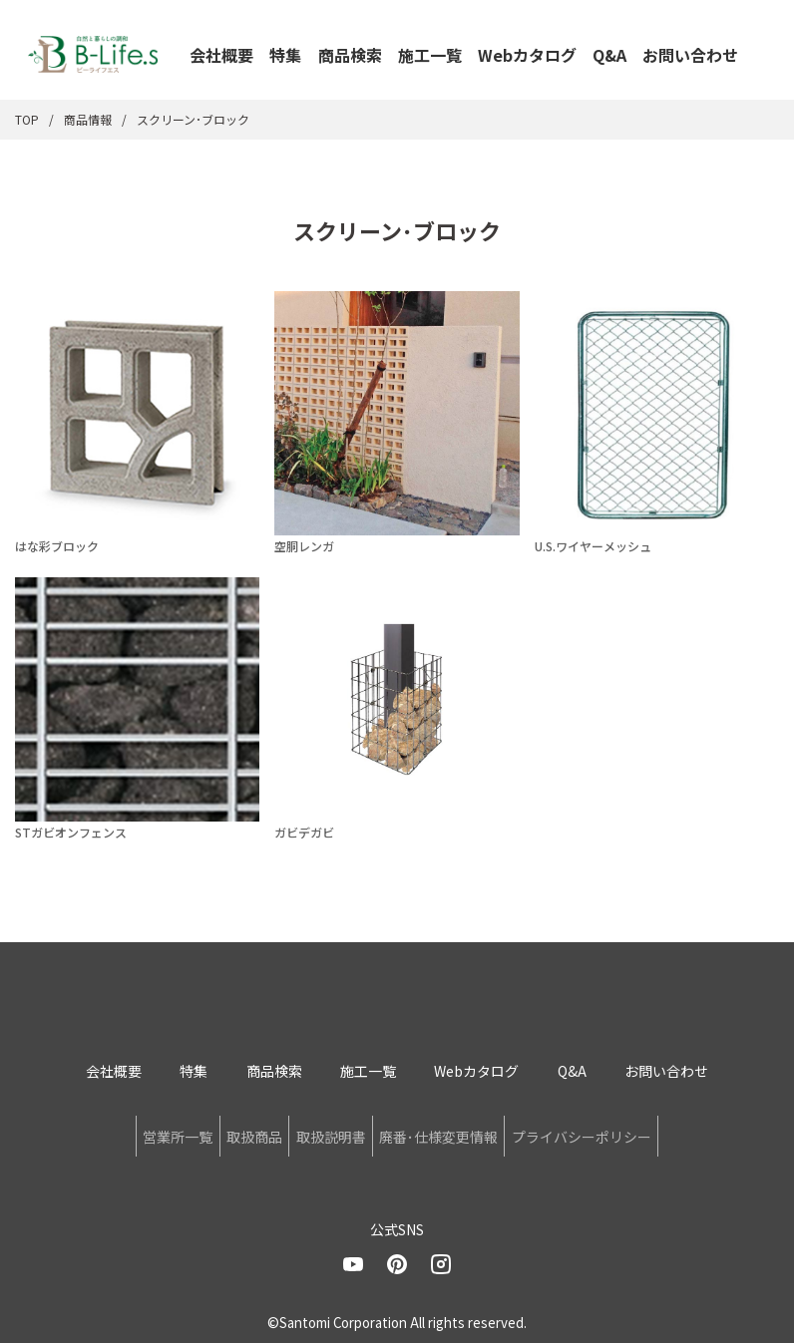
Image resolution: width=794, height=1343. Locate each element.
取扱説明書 (331, 1133)
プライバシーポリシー (629, 1133)
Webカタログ (527, 55)
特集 (285, 55)
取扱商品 (230, 1133)
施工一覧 (430, 55)
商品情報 (88, 119)
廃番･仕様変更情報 (462, 1133)
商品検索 (350, 55)
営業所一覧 (130, 1133)
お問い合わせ (690, 55)
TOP (27, 119)
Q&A (609, 55)
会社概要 (221, 55)
